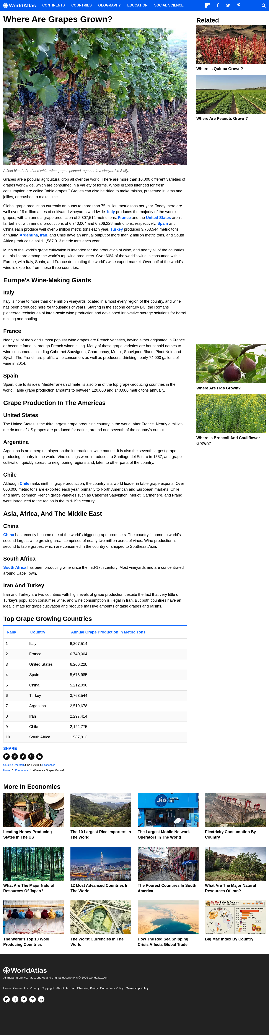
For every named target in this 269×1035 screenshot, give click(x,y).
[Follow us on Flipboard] (6, 999)
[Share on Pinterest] (31, 756)
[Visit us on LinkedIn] (41, 999)
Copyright (48, 988)
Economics (48, 765)
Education (137, 5)
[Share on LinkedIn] (39, 756)
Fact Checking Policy (84, 988)
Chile (24, 483)
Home (7, 988)
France (124, 217)
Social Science (169, 5)
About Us (62, 988)
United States (158, 217)
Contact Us (20, 988)
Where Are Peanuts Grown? (222, 118)
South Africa (14, 567)
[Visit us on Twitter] (24, 999)
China (8, 535)
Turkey (116, 229)
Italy (111, 212)
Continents (53, 5)
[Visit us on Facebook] (15, 999)
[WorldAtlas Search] (263, 5)
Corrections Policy (112, 988)
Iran (43, 235)
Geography (109, 5)
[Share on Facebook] (14, 756)
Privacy (34, 988)
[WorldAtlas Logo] (21, 5)
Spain (162, 223)
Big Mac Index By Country (229, 939)
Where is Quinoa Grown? (219, 69)
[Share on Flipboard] (6, 756)
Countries (81, 5)
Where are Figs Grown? (218, 388)
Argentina (29, 235)
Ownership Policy (137, 988)
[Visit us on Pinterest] (32, 999)
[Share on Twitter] (23, 756)
